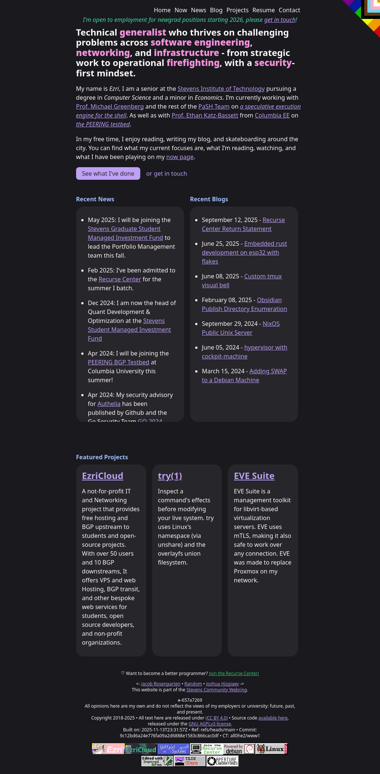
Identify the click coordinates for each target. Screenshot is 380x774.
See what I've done (108, 173)
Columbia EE (272, 115)
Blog (216, 10)
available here (273, 718)
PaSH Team (214, 106)
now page (180, 157)
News (198, 10)
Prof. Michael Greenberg (110, 106)
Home (162, 10)
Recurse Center (120, 279)
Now (180, 10)
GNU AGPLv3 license (210, 724)
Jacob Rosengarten (160, 684)
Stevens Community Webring (216, 690)
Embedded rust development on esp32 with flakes (244, 252)
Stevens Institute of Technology (221, 89)
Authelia (109, 404)
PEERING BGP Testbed (119, 362)
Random (193, 684)
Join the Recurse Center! (234, 673)
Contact (289, 10)
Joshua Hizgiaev (222, 684)
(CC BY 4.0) (217, 718)
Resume (263, 10)
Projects (237, 10)
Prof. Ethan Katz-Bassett (204, 115)
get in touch (279, 20)
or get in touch (166, 173)
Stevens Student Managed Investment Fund (129, 330)
